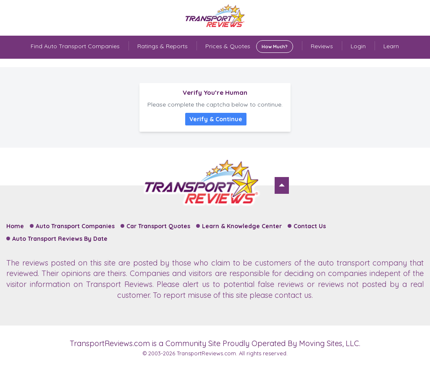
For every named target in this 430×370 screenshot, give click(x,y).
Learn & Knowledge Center (242, 226)
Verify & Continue (215, 119)
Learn (391, 46)
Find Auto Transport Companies (75, 46)
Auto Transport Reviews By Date (60, 238)
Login (358, 46)
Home (15, 226)
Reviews (322, 46)
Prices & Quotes (249, 46)
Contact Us (310, 226)
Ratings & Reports (162, 46)
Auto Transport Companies (75, 226)
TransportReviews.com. (207, 353)
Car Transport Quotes (158, 226)
